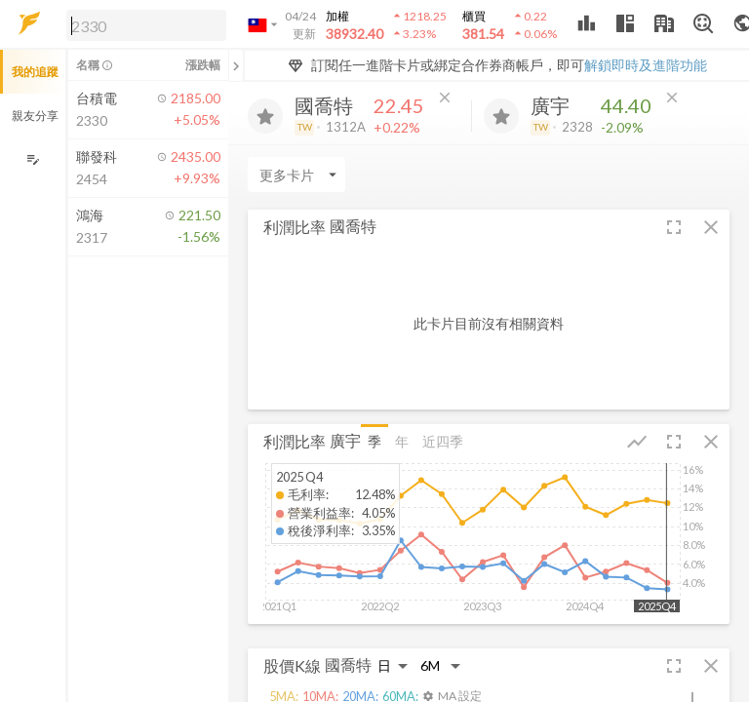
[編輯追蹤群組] (32, 159)
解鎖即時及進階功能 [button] (645, 65)
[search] (146, 25)
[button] (142, 24)
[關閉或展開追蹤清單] (236, 65)
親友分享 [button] (35, 115)
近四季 (442, 441)
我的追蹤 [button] (35, 71)
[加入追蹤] (265, 116)
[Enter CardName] (296, 174)
